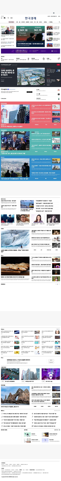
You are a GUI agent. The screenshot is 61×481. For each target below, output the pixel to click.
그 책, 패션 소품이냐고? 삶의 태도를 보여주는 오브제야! (41, 277)
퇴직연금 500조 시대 (27, 381)
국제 (34, 22)
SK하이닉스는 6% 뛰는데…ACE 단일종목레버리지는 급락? (41, 106)
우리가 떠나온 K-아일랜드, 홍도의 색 (9, 406)
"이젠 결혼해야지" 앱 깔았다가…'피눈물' (44, 200)
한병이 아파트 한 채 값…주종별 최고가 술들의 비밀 (41, 271)
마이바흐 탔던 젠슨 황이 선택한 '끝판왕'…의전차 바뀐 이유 (14, 417)
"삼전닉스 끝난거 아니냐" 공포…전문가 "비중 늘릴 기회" (45, 423)
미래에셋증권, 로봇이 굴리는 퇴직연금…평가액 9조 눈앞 (27, 347)
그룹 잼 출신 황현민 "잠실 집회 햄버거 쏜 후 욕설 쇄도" (22, 224)
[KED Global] (12, 17)
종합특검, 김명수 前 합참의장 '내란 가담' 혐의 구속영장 (56, 39)
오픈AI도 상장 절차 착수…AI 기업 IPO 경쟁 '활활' (41, 139)
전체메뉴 (51, 22)
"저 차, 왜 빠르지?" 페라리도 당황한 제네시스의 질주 (41, 258)
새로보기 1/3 (58, 329)
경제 (17, 22)
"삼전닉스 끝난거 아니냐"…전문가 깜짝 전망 (8, 206)
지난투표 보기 (51, 362)
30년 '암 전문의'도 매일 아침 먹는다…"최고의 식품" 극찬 (45, 413)
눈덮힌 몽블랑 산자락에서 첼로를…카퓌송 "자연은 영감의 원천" (14, 250)
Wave (2, 255)
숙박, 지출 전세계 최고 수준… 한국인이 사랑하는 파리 (41, 387)
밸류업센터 (54, 178)
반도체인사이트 (3, 68)
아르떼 (2, 228)
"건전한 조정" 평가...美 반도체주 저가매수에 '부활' (13, 153)
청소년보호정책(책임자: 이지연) (40, 469)
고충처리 (10, 464)
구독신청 (6, 464)
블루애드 (18, 464)
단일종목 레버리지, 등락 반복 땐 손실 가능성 (27, 342)
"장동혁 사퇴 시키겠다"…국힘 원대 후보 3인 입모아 (56, 33)
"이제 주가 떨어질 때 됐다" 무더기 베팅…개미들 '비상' (14, 420)
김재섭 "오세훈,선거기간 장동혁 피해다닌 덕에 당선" (27, 331)
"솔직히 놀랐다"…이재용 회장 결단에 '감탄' (44, 203)
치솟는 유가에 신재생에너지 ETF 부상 (47, 331)
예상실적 (36, 151)
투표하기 (51, 360)
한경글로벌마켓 (4, 130)
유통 (37, 22)
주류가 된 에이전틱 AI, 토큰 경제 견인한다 (27, 337)
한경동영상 (3, 284)
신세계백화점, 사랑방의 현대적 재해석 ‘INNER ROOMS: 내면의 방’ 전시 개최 (40, 394)
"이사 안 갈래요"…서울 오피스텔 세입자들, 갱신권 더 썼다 (41, 166)
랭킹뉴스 (2, 410)
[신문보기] (1, 17)
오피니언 (40, 22)
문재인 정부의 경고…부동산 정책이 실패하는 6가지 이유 (7, 42)
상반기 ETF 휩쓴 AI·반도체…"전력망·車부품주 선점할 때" (7, 342)
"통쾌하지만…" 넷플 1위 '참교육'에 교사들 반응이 (7, 224)
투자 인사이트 (49, 68)
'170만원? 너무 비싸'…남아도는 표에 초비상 (44, 206)
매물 (45, 178)
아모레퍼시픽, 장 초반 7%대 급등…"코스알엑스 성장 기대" (41, 119)
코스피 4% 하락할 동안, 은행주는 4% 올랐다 (11, 126)
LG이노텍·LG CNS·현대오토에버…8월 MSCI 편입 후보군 (41, 112)
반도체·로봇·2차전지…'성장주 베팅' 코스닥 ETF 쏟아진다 (7, 347)
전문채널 (45, 22)
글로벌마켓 (27, 22)
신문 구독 (49, 16)
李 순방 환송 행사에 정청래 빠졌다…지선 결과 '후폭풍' (7, 46)
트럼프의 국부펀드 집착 (35, 59)
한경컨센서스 (37, 124)
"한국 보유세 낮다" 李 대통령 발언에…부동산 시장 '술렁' (14, 179)
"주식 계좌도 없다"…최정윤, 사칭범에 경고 (37, 224)
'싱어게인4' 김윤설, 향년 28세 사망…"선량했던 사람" (53, 224)
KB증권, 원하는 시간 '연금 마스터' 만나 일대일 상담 (7, 352)
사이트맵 (16, 469)
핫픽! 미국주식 (4, 151)
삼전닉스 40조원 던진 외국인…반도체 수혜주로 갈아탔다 (7, 331)
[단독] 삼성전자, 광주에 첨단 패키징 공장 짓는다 (7, 72)
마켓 (55, 124)
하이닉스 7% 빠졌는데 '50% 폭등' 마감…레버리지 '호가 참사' (15, 413)
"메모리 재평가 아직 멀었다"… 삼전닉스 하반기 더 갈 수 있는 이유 (51, 71)
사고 (59, 429)
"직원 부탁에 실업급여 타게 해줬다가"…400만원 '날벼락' (45, 420)
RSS (23, 469)
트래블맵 (35, 406)
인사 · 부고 (56, 429)
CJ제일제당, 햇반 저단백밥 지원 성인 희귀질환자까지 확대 (7, 337)
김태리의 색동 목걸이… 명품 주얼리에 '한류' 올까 (41, 264)
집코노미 (31, 22)
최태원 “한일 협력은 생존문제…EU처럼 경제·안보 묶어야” (47, 337)
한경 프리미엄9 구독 (54, 16)
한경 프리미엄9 (11, 22)
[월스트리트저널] (8, 17)
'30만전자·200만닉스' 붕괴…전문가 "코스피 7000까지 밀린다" (46, 417)
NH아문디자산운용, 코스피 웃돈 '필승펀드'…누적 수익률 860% (47, 347)
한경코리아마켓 (4, 103)
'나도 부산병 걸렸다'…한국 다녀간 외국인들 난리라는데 (26, 210)
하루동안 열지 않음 (55, 51)
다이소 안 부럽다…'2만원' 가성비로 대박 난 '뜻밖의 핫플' (14, 426)
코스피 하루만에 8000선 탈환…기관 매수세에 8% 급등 (30, 44)
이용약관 (27, 469)
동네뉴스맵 (36, 178)
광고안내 (14, 464)
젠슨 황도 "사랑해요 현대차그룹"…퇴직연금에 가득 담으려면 (51, 81)
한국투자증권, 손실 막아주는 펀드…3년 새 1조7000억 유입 (47, 352)
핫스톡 (3, 124)
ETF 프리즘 (48, 78)
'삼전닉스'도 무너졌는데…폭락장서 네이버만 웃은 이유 (44, 426)
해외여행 (49, 406)
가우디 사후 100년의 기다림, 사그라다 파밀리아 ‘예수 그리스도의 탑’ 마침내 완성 (40, 400)
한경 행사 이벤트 (4, 429)
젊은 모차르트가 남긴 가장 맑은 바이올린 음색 (40, 244)
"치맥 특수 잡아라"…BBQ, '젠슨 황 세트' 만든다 (7, 39)
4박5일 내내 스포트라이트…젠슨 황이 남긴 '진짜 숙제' (7, 36)
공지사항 (25, 429)
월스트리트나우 (35, 132)
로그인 (59, 16)
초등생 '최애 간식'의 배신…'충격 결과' (8, 200)
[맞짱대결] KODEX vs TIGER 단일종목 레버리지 (18, 360)
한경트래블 (3, 385)
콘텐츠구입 (8, 469)
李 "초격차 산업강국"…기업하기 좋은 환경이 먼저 (7, 60)
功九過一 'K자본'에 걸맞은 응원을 (21, 60)
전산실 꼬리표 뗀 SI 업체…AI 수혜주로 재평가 (48, 342)
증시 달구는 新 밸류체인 (8, 381)
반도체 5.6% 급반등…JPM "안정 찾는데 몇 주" (40, 133)
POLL (2, 357)
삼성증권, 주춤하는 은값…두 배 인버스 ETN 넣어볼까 (27, 352)
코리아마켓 (23, 22)
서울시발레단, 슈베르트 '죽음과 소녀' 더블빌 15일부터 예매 (41, 231)
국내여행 (42, 406)
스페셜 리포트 (3, 367)
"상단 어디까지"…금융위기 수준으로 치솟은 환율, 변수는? (41, 146)
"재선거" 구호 (49, 59)
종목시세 (45, 151)
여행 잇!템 (56, 406)
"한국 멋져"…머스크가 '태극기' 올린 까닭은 (44, 208)
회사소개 (2, 464)
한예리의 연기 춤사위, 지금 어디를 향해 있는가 (40, 237)
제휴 (6, 469)
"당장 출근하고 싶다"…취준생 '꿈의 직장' (44, 211)
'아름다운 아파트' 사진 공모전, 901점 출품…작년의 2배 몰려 (43, 173)
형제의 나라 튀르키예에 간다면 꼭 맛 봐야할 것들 (12, 277)
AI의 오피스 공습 (47, 381)
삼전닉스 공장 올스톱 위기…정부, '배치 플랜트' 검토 (56, 27)
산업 (19, 22)
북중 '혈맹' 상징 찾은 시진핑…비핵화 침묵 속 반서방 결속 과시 (56, 45)
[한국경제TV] (5, 17)
